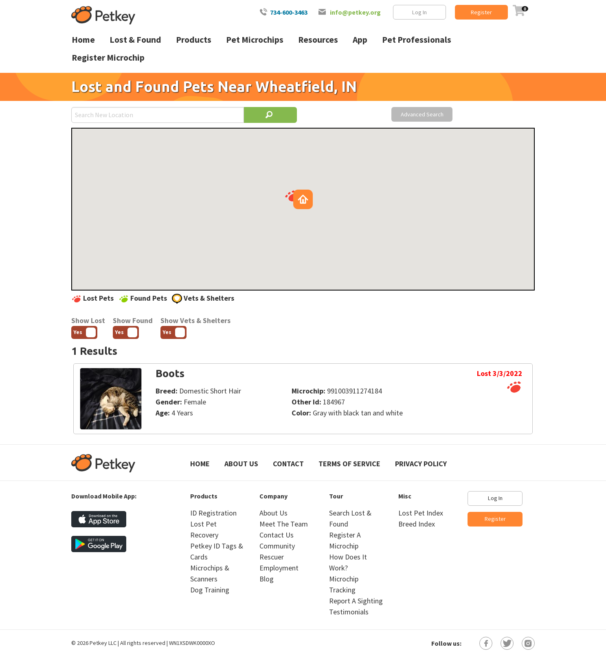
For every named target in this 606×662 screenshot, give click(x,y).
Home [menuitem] (83, 39)
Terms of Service (349, 463)
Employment (279, 567)
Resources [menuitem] (318, 39)
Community (277, 546)
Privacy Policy (421, 463)
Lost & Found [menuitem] (135, 39)
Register (481, 12)
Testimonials (349, 611)
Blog (266, 578)
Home (200, 463)
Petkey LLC (103, 643)
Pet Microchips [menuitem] (254, 39)
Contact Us (276, 535)
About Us (241, 463)
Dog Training (209, 589)
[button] (292, 196)
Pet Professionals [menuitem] (416, 39)
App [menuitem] (360, 39)
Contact (288, 463)
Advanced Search (422, 114)
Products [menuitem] (193, 39)
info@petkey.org (355, 12)
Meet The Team (283, 524)
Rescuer (271, 556)
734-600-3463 (288, 12)
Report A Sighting (356, 600)
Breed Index (416, 524)
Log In (419, 12)
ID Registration (213, 513)
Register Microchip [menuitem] (108, 57)
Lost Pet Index (420, 513)
